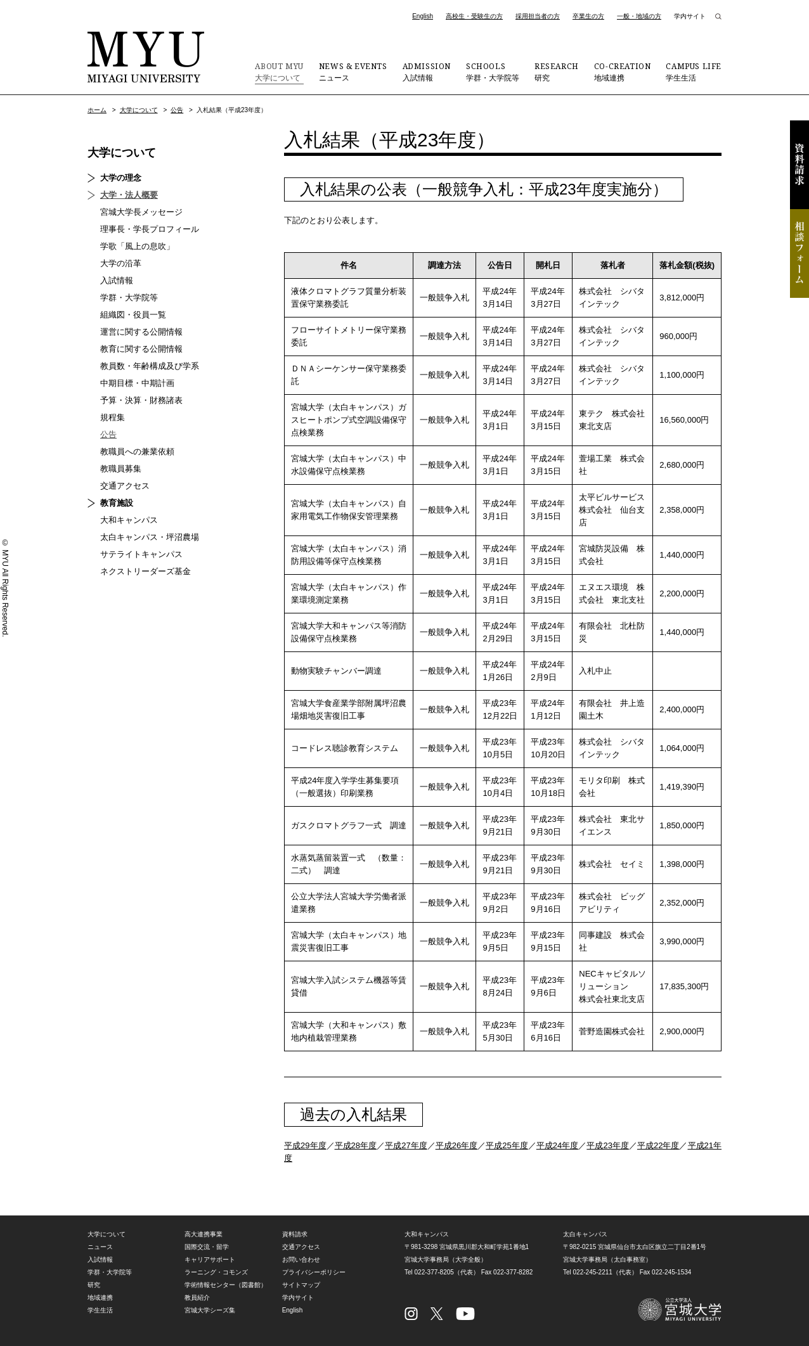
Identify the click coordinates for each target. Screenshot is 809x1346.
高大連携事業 (203, 1234)
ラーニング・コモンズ (216, 1272)
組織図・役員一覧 (133, 314)
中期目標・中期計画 (137, 383)
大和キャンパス (129, 520)
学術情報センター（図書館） (225, 1284)
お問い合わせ (301, 1259)
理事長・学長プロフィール (149, 229)
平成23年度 (607, 1145)
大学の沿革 (120, 263)
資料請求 (799, 164)
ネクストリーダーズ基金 (145, 571)
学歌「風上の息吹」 (137, 246)
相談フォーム (799, 253)
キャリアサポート (209, 1259)
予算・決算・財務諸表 (141, 400)
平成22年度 (658, 1145)
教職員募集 (120, 468)
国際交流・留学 (206, 1246)
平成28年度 (356, 1145)
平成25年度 (507, 1145)
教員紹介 (197, 1297)
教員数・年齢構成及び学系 (149, 366)
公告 (177, 109)
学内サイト (690, 16)
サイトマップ (301, 1284)
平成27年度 (406, 1145)
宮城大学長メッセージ (141, 212)
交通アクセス (125, 485)
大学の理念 (120, 178)
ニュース (353, 71)
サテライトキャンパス (141, 554)
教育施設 (116, 503)
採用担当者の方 (537, 16)
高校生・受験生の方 (474, 16)
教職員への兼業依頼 (137, 451)
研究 (556, 71)
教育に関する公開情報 (141, 349)
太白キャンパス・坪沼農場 (149, 537)
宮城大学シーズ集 (209, 1310)
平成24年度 (557, 1145)
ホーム (97, 109)
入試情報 (427, 71)
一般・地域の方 (639, 16)
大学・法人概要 (129, 195)
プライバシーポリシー (314, 1272)
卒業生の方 (588, 16)
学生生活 (694, 71)
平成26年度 (457, 1145)
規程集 (112, 417)
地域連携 (622, 71)
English (422, 16)
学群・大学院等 (492, 71)
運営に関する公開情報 (141, 331)
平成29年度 (305, 1145)
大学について (279, 71)
